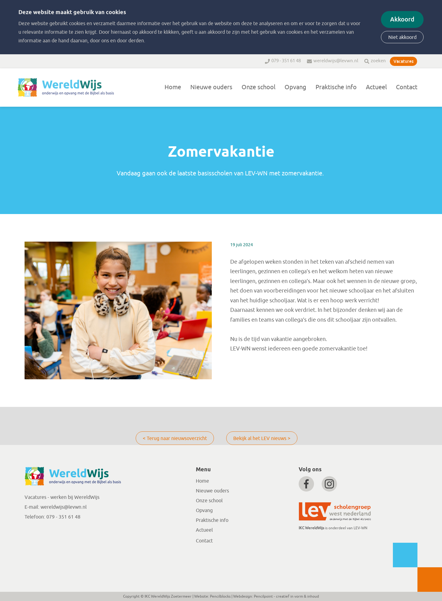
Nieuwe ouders (211, 87)
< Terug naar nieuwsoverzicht (175, 438)
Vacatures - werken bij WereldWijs (62, 497)
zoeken (378, 61)
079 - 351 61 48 (286, 61)
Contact (406, 87)
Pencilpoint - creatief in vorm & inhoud (286, 596)
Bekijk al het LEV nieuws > (261, 438)
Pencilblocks (220, 596)
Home (173, 87)
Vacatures (403, 61)
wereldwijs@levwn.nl (335, 61)
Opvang (295, 87)
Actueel (376, 87)
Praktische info (336, 87)
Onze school (258, 87)
